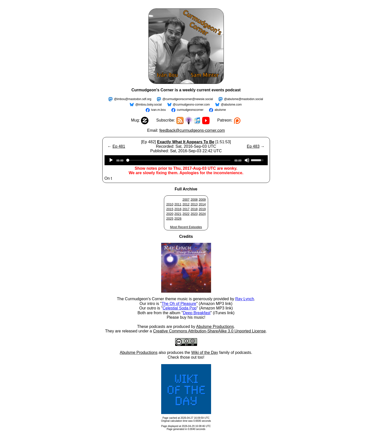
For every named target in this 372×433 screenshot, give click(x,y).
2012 (185, 204)
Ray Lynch (244, 299)
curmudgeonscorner (190, 110)
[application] (186, 160)
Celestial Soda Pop (180, 308)
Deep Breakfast (196, 313)
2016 (177, 209)
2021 (177, 214)
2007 (185, 199)
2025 (169, 218)
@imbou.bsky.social (148, 104)
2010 (169, 204)
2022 (185, 214)
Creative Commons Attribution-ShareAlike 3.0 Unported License (209, 331)
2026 (177, 218)
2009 (202, 199)
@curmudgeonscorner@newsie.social (187, 99)
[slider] (258, 159)
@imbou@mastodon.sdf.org (132, 99)
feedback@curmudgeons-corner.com (192, 130)
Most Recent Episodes (186, 227)
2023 (194, 214)
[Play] (111, 160)
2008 (194, 199)
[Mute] (247, 160)
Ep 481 (119, 146)
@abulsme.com (231, 104)
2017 (185, 209)
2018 (194, 209)
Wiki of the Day (204, 352)
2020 (169, 214)
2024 (202, 214)
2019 (202, 209)
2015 (169, 209)
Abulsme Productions (215, 326)
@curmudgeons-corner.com (191, 104)
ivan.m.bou (158, 110)
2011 (177, 204)
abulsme (220, 110)
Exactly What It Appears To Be (185, 142)
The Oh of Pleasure (179, 303)
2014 (202, 204)
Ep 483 (253, 146)
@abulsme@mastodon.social (243, 99)
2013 (194, 204)
